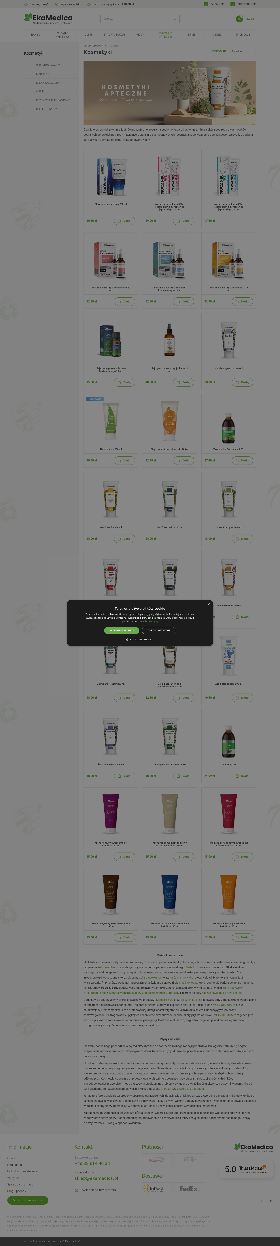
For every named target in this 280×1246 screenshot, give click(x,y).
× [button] (209, 604)
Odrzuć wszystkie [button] (158, 630)
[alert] (140, 623)
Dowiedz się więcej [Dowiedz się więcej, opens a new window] (148, 621)
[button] (139, 639)
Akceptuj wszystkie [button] (121, 630)
